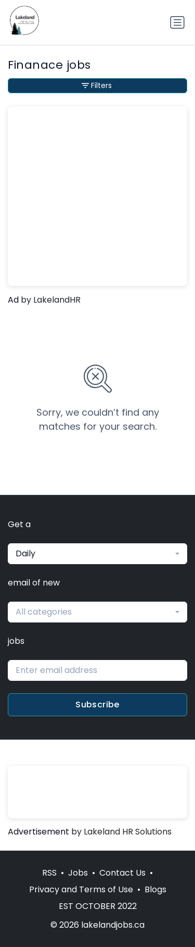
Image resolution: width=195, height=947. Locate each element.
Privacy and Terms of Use (81, 889)
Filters (97, 85)
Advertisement (38, 832)
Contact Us (122, 873)
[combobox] (97, 553)
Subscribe (97, 705)
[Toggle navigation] (177, 22)
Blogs (155, 889)
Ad (13, 300)
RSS (49, 873)
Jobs (78, 873)
